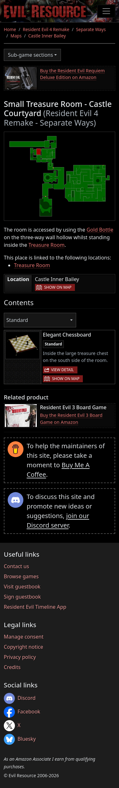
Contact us (16, 566)
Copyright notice (23, 646)
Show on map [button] (57, 287)
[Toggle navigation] (106, 11)
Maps (16, 36)
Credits (12, 667)
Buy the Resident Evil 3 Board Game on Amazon (71, 418)
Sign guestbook (22, 596)
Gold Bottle (100, 229)
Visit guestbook (22, 586)
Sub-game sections (30, 54)
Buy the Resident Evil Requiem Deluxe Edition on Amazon (72, 74)
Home (10, 29)
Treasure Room (47, 244)
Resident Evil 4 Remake (46, 29)
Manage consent (23, 636)
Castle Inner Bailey (47, 36)
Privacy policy (20, 656)
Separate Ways (91, 29)
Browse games (21, 576)
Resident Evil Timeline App (35, 606)
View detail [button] (62, 369)
